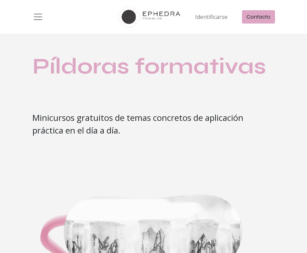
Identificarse (211, 17)
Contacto (258, 16)
